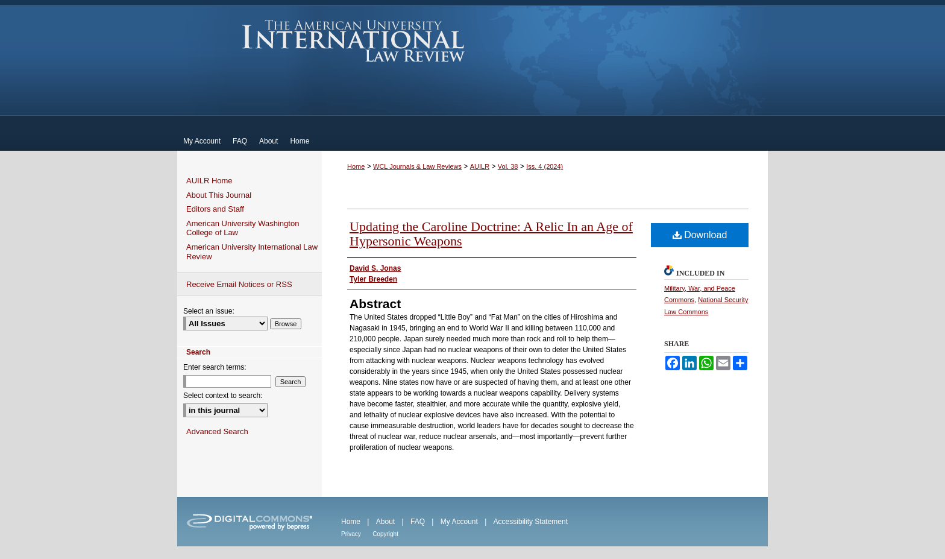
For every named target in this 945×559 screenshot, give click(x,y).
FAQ (417, 521)
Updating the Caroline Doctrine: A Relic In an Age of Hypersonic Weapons (491, 233)
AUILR (479, 166)
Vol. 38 (508, 166)
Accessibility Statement (531, 521)
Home (356, 166)
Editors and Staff (215, 208)
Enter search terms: (214, 367)
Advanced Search (217, 431)
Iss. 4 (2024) (544, 166)
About (385, 521)
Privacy (351, 534)
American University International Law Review (353, 41)
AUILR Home (209, 180)
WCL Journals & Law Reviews (417, 166)
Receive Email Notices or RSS (239, 284)
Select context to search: (222, 395)
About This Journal (218, 195)
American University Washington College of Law (242, 228)
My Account (459, 521)
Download (700, 235)
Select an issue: (208, 311)
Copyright (385, 534)
